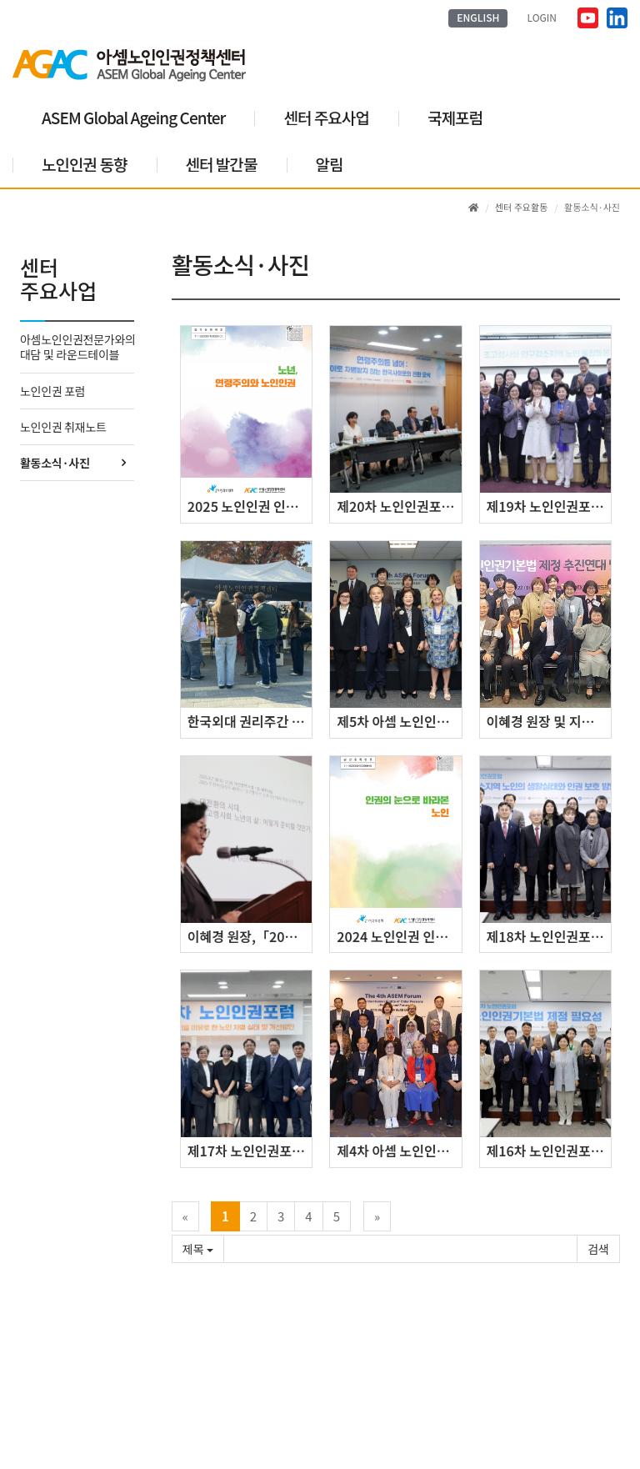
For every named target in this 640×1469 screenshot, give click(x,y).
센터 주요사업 (326, 117)
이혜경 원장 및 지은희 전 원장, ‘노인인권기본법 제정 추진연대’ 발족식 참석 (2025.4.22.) (549, 721)
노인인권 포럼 (52, 391)
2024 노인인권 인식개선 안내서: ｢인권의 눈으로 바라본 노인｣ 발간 (399, 936)
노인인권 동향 (85, 164)
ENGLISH (478, 17)
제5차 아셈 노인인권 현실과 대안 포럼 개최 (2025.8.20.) (399, 721)
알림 (329, 164)
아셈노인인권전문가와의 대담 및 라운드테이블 (77, 347)
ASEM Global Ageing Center (133, 117)
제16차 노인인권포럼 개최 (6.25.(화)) (549, 1151)
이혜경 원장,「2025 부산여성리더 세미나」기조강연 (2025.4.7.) (250, 936)
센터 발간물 (222, 164)
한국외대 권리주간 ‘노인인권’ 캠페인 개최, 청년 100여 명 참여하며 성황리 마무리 (250, 721)
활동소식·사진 (54, 462)
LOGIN (543, 17)
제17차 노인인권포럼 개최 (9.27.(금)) (250, 1151)
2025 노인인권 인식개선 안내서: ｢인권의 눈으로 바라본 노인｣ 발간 (250, 506)
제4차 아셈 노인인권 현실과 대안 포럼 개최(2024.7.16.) (399, 1151)
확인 (598, 1249)
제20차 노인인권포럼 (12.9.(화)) (399, 506)
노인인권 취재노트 (63, 427)
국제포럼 (455, 117)
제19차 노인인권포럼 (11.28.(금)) (549, 506)
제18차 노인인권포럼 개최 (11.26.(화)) (549, 936)
